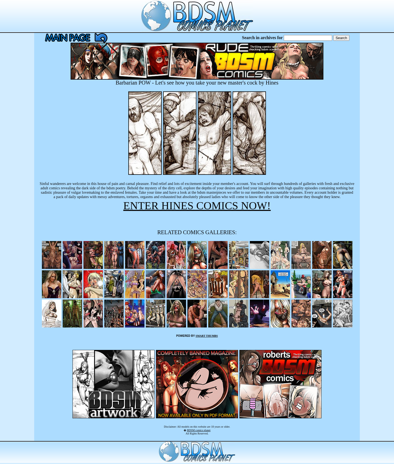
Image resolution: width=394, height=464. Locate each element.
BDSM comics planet (198, 430)
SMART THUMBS (207, 335)
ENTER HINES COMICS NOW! (197, 205)
